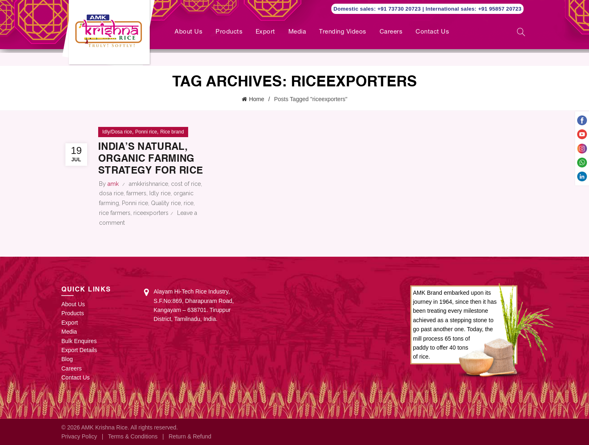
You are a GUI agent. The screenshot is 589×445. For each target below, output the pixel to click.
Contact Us (432, 32)
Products (229, 32)
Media (297, 32)
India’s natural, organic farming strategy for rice (150, 159)
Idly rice (160, 193)
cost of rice (186, 184)
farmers (136, 193)
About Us (188, 32)
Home (256, 99)
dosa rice (111, 193)
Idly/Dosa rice (117, 132)
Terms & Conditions (132, 436)
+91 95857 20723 (500, 9)
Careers (391, 32)
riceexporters (151, 213)
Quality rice (166, 203)
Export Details (79, 350)
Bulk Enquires (79, 341)
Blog (67, 359)
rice (188, 203)
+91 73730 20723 (400, 9)
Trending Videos (342, 32)
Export (265, 32)
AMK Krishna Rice (104, 427)
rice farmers (114, 213)
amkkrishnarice (148, 184)
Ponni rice (146, 132)
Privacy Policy (79, 436)
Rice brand (172, 132)
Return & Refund (190, 436)
